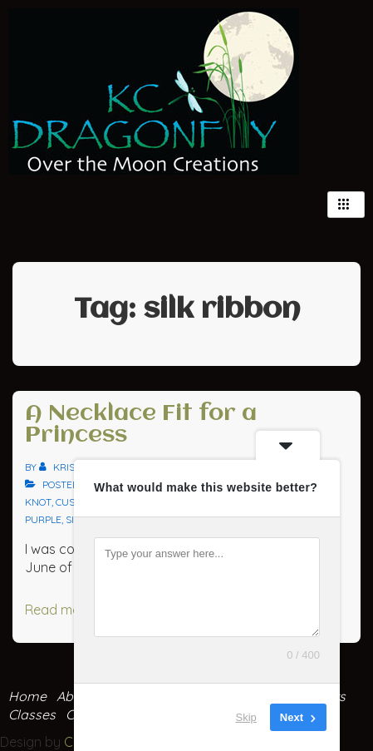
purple (43, 519)
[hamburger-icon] (346, 204)
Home (27, 696)
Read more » (63, 609)
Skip (246, 717)
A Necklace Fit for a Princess (141, 425)
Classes (32, 714)
